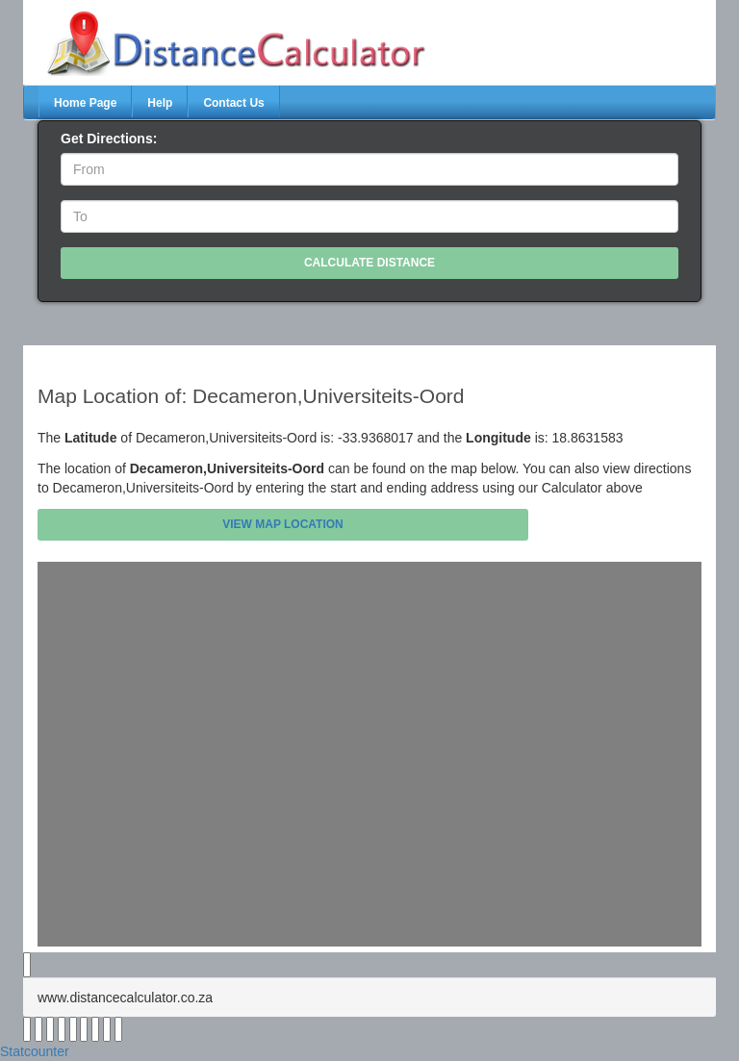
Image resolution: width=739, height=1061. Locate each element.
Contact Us (233, 103)
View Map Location (283, 524)
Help (159, 103)
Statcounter (34, 1051)
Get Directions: (109, 138)
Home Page (85, 103)
